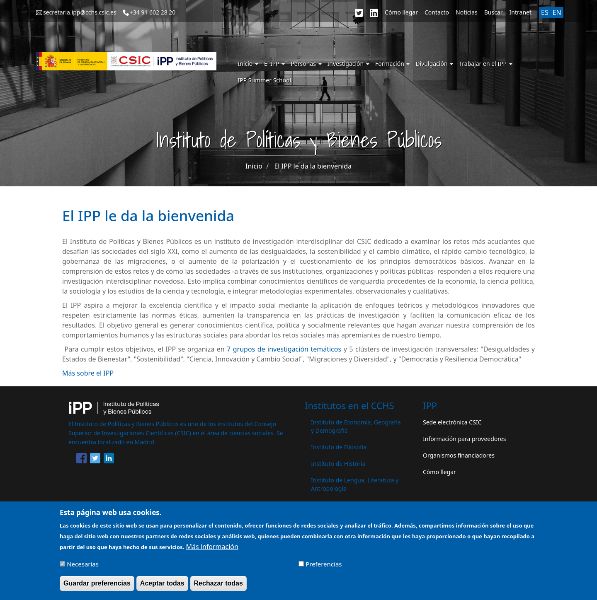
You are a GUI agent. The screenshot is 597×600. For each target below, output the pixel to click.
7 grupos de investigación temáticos (284, 349)
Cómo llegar (401, 12)
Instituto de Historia (338, 463)
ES (544, 12)
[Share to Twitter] (95, 459)
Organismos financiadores (459, 455)
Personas (306, 63)
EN (557, 12)
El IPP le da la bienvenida (313, 166)
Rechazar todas (218, 586)
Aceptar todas (162, 586)
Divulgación (434, 63)
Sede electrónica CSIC (452, 422)
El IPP (274, 63)
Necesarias (83, 568)
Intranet (520, 12)
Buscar (493, 12)
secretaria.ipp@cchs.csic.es (79, 12)
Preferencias (324, 568)
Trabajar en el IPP (485, 63)
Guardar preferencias (97, 586)
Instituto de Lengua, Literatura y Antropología (354, 484)
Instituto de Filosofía (338, 447)
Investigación (348, 63)
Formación (392, 63)
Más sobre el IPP (88, 373)
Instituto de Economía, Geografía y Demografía (356, 426)
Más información (212, 549)
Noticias (467, 12)
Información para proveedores (464, 439)
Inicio (248, 63)
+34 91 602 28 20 (153, 12)
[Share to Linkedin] (109, 459)
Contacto (437, 12)
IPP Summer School (264, 80)
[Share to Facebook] (81, 459)
